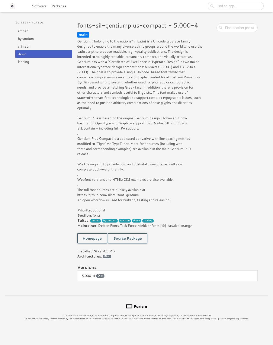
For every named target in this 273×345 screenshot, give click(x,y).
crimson (24, 46)
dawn (22, 53)
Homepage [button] (92, 238)
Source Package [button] (127, 238)
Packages (59, 5)
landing (23, 61)
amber (23, 30)
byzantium (26, 38)
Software (39, 5)
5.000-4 (93, 275)
